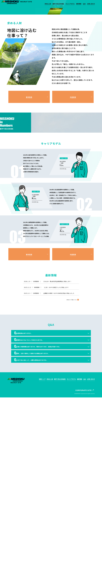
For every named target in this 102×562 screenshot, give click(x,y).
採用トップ (42, 544)
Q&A (84, 4)
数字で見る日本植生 (58, 4)
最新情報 (78, 4)
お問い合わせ (91, 4)
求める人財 (48, 4)
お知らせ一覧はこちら (71, 457)
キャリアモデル (70, 4)
